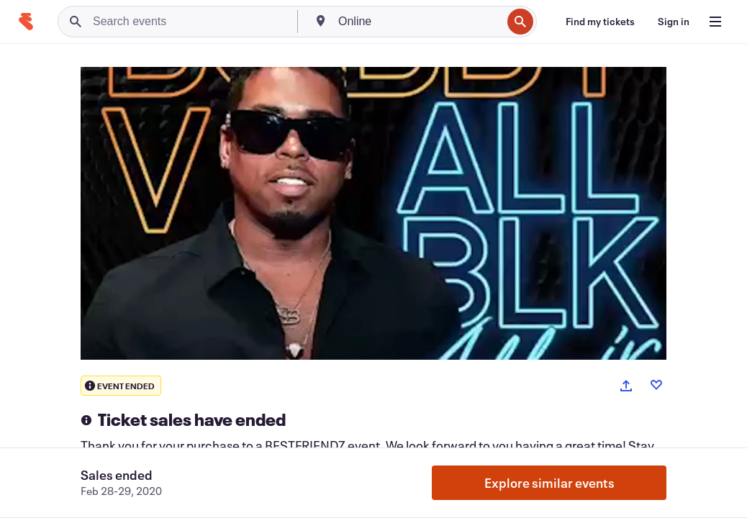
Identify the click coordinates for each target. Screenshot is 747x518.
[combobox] (418, 21)
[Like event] (656, 385)
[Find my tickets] (600, 21)
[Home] (26, 21)
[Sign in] (673, 21)
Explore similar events (549, 482)
